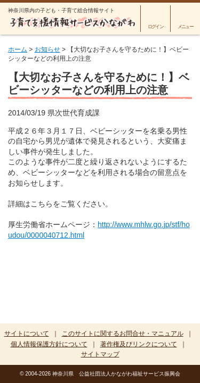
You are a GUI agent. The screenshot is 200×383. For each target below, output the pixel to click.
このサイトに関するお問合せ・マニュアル (122, 333)
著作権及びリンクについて (138, 344)
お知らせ (47, 49)
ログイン (155, 26)
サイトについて (26, 333)
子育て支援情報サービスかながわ (72, 22)
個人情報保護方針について (49, 344)
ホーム (17, 49)
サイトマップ (100, 354)
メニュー (185, 26)
